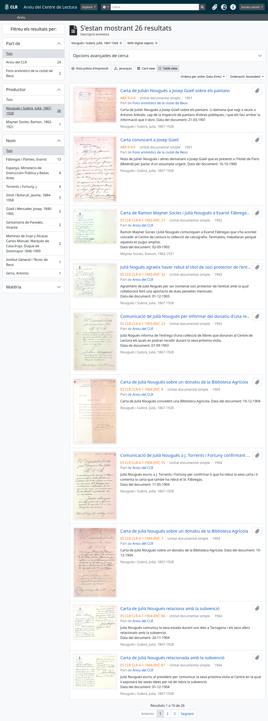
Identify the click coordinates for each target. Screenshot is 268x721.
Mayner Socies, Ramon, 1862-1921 (33, 124)
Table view (167, 68)
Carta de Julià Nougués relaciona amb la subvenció (170, 608)
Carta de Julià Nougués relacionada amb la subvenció (172, 657)
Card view (146, 68)
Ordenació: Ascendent (245, 77)
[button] (214, 7)
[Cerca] (155, 7)
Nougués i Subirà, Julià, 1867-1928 (33, 111)
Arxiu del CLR (33, 63)
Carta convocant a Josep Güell (149, 139)
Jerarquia (123, 68)
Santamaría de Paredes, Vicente (33, 225)
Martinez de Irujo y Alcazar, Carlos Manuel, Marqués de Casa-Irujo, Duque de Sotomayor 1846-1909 (33, 243)
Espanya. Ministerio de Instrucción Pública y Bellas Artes (33, 173)
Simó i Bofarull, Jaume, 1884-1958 (33, 197)
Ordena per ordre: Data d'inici (201, 77)
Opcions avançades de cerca (100, 55)
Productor (16, 89)
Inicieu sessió (250, 7)
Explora (87, 7)
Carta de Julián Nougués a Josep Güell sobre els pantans (175, 90)
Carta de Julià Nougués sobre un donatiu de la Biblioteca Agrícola (184, 382)
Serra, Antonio (33, 274)
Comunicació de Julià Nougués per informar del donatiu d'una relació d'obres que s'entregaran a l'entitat (185, 316)
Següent (187, 713)
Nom (11, 140)
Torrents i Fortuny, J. (33, 187)
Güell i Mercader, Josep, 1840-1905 (33, 211)
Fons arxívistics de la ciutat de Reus (33, 73)
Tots (9, 53)
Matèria (13, 287)
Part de (13, 43)
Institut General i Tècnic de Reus (33, 262)
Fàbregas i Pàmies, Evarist (33, 160)
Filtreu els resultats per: (33, 29)
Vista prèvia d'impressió (89, 68)
